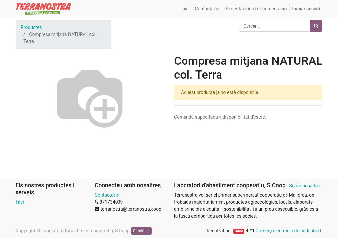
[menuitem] (185, 9)
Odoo (239, 231)
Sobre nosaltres (305, 185)
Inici (20, 202)
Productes (31, 27)
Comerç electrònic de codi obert (288, 230)
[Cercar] (316, 26)
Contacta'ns (107, 195)
